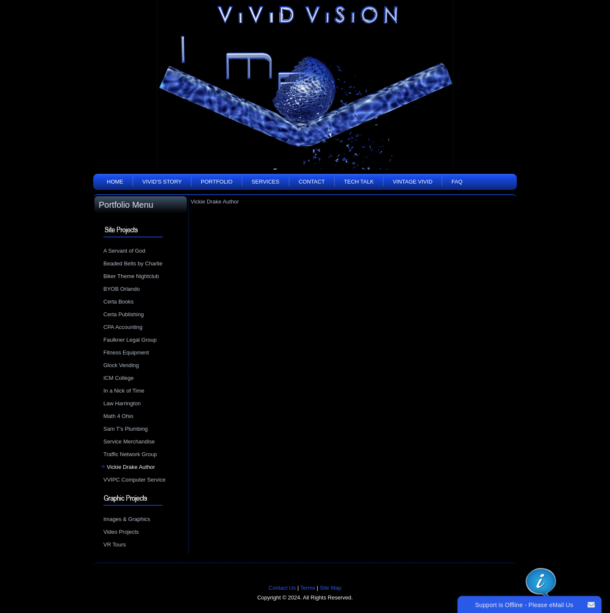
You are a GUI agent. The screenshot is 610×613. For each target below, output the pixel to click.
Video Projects (121, 532)
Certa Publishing (123, 314)
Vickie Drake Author (131, 467)
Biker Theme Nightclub (131, 276)
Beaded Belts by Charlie (132, 263)
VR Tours (114, 544)
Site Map (330, 588)
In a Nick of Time (123, 390)
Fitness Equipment (126, 352)
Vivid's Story (162, 181)
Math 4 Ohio (118, 416)
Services (266, 181)
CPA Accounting (122, 327)
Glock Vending (121, 365)
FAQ (457, 181)
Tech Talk (359, 181)
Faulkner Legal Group (130, 340)
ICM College (118, 378)
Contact (312, 181)
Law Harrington (122, 403)
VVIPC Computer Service (134, 479)
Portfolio (217, 181)
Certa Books (118, 301)
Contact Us (282, 588)
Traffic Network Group (130, 454)
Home (115, 181)
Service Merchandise (129, 441)
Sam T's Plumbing (125, 429)
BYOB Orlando (121, 289)
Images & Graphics (126, 519)
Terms (307, 588)
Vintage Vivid (413, 181)
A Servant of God (124, 251)
